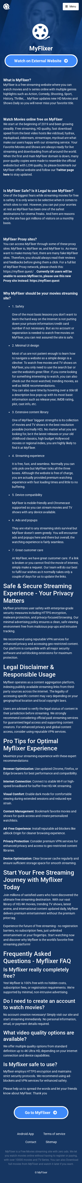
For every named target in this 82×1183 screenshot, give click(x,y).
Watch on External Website (41, 61)
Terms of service (54, 1134)
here (6, 174)
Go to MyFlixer (41, 1112)
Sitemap (51, 1142)
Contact (30, 1142)
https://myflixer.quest (44, 280)
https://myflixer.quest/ (18, 271)
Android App (25, 1134)
